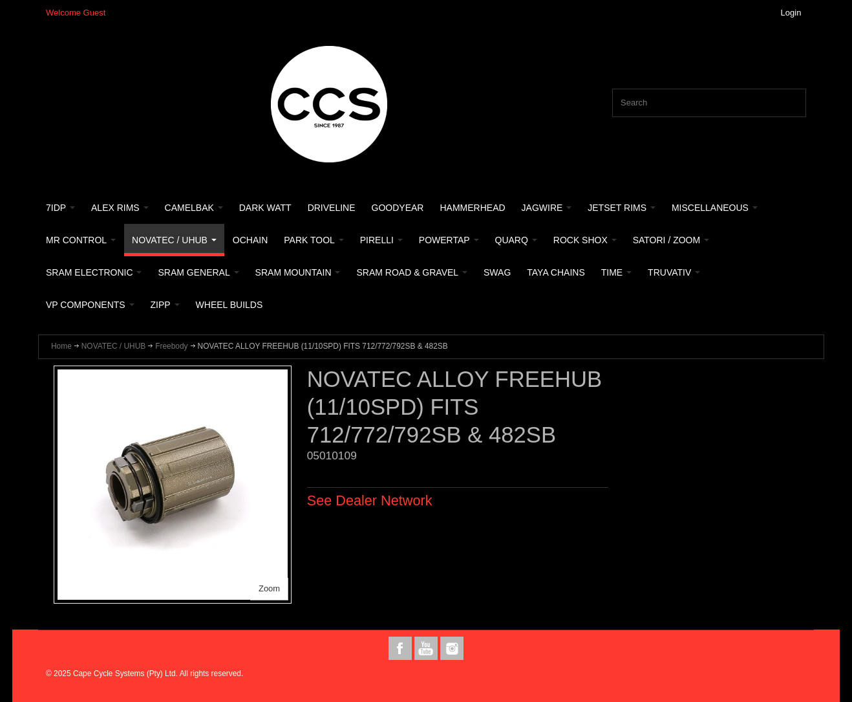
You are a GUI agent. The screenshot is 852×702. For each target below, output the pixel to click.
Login (791, 12)
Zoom (269, 588)
